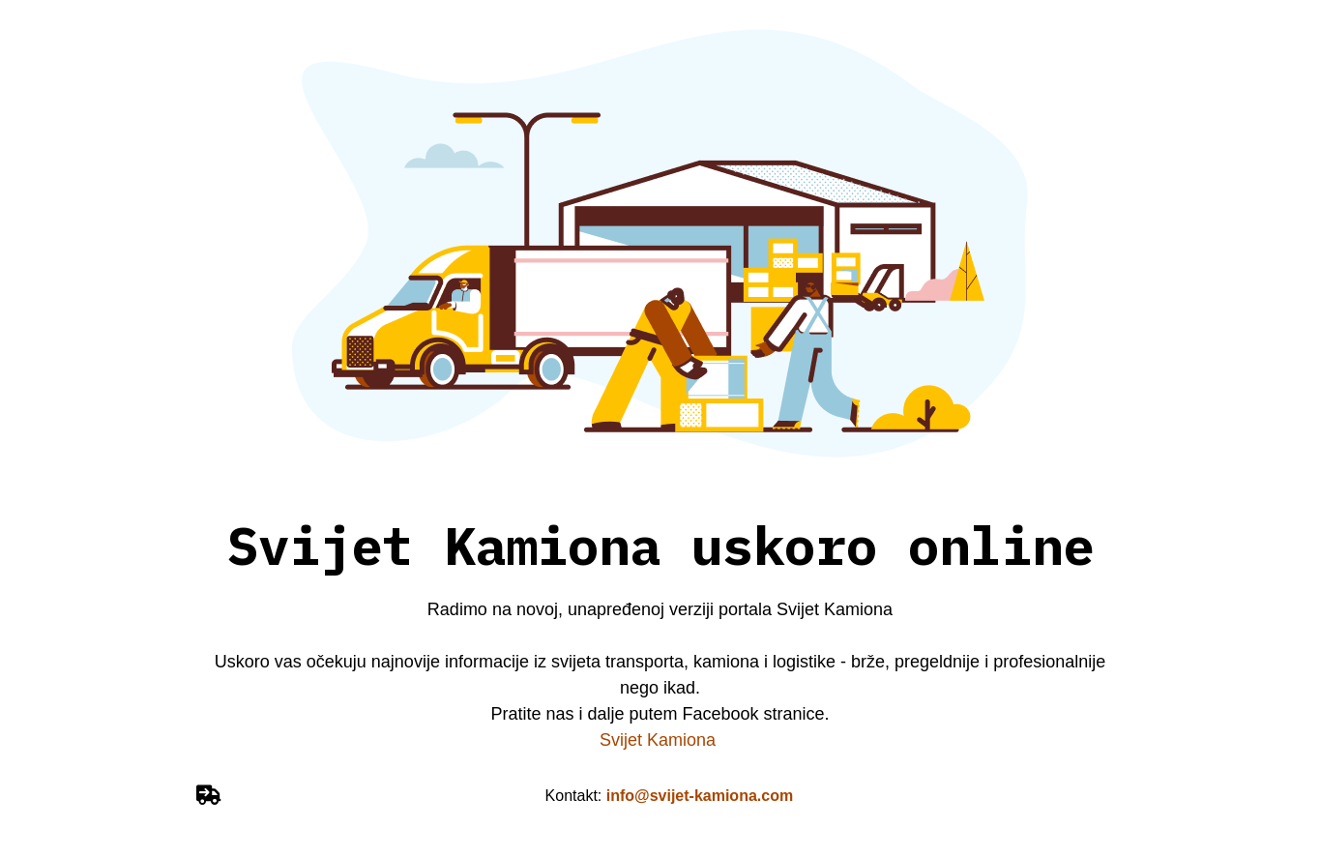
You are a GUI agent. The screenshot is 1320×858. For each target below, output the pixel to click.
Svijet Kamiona (660, 740)
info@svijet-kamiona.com (699, 795)
